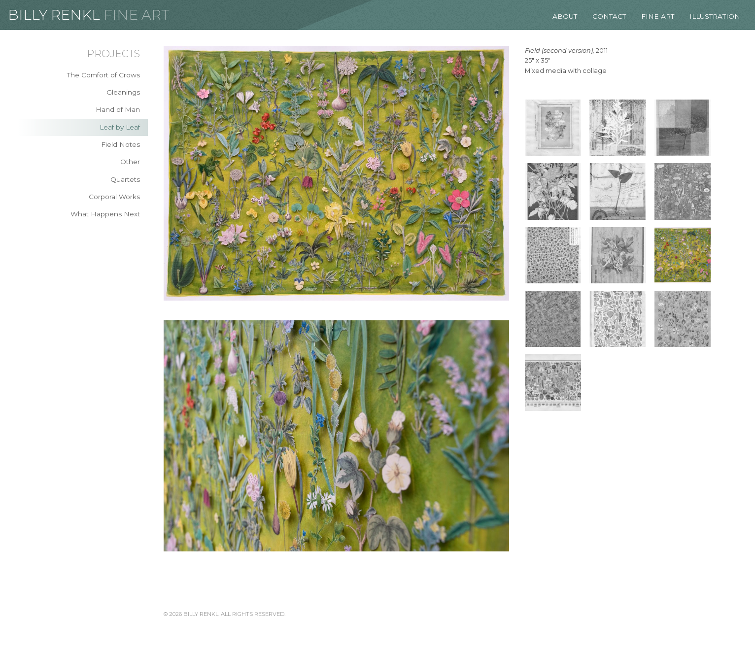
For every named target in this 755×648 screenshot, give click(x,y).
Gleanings (123, 92)
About (564, 16)
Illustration (714, 16)
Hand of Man (118, 109)
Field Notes (120, 144)
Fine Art (136, 14)
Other (130, 162)
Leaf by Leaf (120, 127)
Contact (609, 16)
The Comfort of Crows (103, 75)
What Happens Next (105, 214)
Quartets (125, 179)
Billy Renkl (54, 14)
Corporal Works (114, 197)
